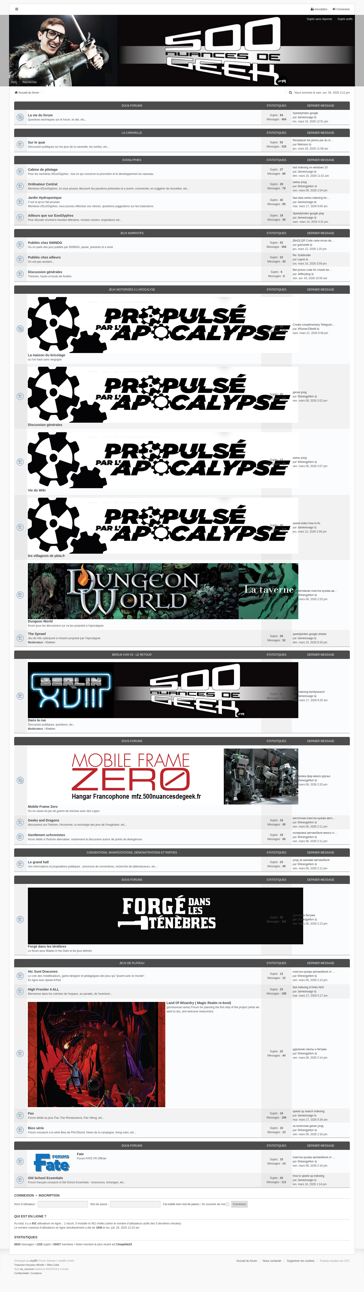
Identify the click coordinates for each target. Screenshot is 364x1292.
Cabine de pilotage (43, 169)
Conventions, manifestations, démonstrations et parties (132, 852)
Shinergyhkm (305, 186)
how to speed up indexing (308, 1176)
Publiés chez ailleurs (44, 257)
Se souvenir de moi (215, 1204)
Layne (301, 259)
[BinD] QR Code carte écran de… (313, 240)
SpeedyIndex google (305, 113)
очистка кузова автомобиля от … (314, 971)
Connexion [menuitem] (341, 9)
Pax (31, 1113)
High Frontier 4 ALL (43, 989)
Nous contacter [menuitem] (272, 1261)
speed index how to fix (306, 523)
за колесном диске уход (308, 1126)
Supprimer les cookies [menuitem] (300, 1261)
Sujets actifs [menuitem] (345, 19)
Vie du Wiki (37, 490)
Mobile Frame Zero (43, 806)
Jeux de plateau (131, 963)
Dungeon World (40, 621)
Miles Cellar (53, 1265)
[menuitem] (291, 93)
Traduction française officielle (29, 1265)
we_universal (26, 1269)
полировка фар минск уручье (311, 776)
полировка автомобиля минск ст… (315, 832)
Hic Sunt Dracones (43, 971)
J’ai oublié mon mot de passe (181, 1204)
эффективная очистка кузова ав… (315, 590)
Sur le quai (36, 142)
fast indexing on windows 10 (310, 167)
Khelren (50, 642)
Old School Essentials (45, 1178)
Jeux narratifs (131, 233)
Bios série (36, 1128)
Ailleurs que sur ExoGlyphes (50, 215)
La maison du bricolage (46, 355)
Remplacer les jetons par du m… (313, 140)
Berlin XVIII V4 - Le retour (132, 654)
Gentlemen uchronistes (46, 835)
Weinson (302, 144)
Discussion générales (45, 272)
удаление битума (304, 915)
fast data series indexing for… (311, 198)
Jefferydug (303, 274)
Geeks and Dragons (43, 820)
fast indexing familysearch (309, 691)
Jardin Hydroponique (45, 198)
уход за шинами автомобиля (311, 860)
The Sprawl (37, 634)
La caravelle (132, 132)
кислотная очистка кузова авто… (314, 818)
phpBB (33, 1260)
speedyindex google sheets (309, 634)
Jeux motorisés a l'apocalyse (132, 289)
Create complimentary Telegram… (314, 324)
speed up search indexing (309, 1111)
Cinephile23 (124, 1244)
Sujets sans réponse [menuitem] (319, 19)
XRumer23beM (306, 328)
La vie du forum (40, 115)
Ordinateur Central (42, 184)
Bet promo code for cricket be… (312, 269)
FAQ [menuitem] (14, 82)
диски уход (300, 392)
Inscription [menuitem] (319, 9)
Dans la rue (37, 720)
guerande (303, 244)
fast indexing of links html (308, 987)
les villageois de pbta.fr (46, 556)
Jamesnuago (305, 117)
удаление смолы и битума (310, 1049)
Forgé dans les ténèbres (47, 946)
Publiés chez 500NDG (45, 243)
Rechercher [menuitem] (30, 82)
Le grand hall (38, 862)
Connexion (24, 1195)
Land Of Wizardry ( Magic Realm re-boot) (198, 1003)
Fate (80, 1154)
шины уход (300, 182)
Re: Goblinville (302, 255)
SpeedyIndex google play (308, 213)
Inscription (49, 1195)
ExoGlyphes (131, 160)
